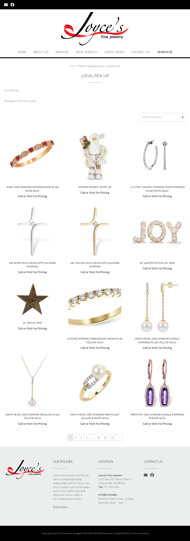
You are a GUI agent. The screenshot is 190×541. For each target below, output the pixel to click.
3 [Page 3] (81, 437)
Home (22, 52)
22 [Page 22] (112, 437)
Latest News (114, 52)
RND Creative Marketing (137, 533)
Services (62, 52)
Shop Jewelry (86, 52)
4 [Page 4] (86, 437)
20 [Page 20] (98, 437)
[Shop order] (163, 117)
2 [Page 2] (76, 437)
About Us (40, 52)
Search (164, 52)
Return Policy (60, 506)
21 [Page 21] (105, 437)
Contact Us (140, 52)
